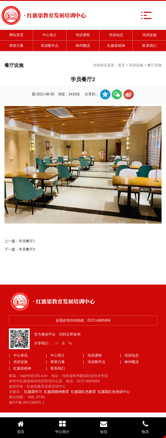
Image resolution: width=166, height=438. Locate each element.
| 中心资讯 (18, 355)
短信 (104, 427)
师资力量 (16, 46)
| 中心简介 (55, 355)
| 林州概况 (129, 362)
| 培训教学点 (94, 362)
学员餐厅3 (27, 249)
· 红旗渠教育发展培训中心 (64, 301)
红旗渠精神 (116, 46)
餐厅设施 (154, 65)
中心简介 (49, 35)
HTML (41, 397)
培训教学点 (50, 46)
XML (31, 397)
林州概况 (83, 46)
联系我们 (149, 46)
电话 (145, 427)
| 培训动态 (129, 355)
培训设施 (149, 35)
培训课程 (83, 35)
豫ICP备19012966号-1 (27, 402)
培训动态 (116, 35)
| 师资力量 (55, 362)
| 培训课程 (92, 355)
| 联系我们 (55, 368)
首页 (121, 65)
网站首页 (16, 35)
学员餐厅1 (27, 241)
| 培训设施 (18, 362)
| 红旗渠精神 (20, 368)
